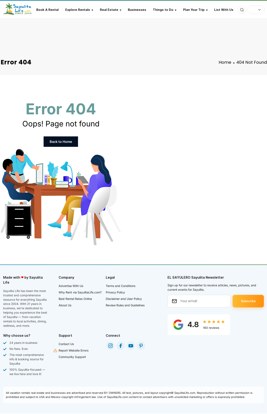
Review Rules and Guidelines (125, 305)
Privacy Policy (115, 292)
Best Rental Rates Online (75, 299)
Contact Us (66, 344)
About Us (65, 305)
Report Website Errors (73, 351)
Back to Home (61, 142)
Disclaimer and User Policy (124, 299)
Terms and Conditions (120, 286)
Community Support (72, 357)
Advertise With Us (71, 286)
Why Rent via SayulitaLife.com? (80, 292)
